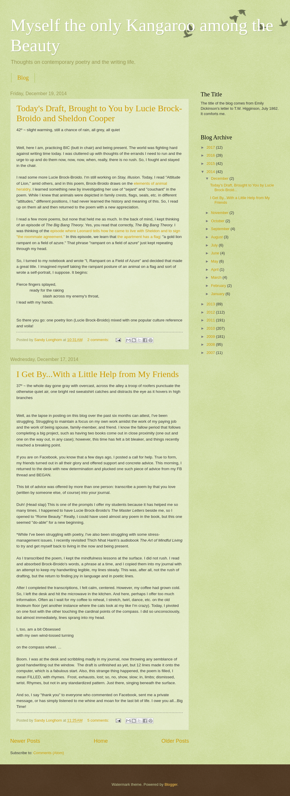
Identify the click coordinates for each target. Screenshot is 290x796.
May (215, 261)
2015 (211, 163)
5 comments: (98, 720)
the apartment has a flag (138, 236)
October (218, 221)
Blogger (171, 784)
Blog (23, 77)
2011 (211, 320)
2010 (211, 328)
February (219, 285)
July (215, 245)
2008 (211, 344)
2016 (211, 155)
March (216, 277)
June (215, 253)
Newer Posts (25, 741)
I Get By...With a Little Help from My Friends (97, 374)
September (221, 229)
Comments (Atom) (48, 753)
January (218, 294)
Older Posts (175, 741)
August (217, 237)
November (220, 212)
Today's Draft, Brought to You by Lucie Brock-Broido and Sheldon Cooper (99, 113)
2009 (211, 336)
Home (101, 741)
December (220, 178)
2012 (211, 312)
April (215, 269)
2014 (211, 172)
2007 (211, 352)
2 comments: (98, 340)
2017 (211, 147)
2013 (211, 304)
